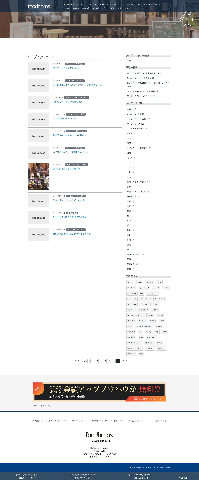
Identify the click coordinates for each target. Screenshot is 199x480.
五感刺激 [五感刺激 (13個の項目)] (155, 305)
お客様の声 (85, 8)
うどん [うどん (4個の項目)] (130, 278)
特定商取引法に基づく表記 (140, 462)
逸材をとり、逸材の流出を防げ (67, 101)
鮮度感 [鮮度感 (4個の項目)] (141, 350)
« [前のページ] (89, 356)
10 (96, 356)
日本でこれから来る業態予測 (66, 169)
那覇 (129, 255)
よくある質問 (96, 8)
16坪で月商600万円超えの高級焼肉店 (143, 91)
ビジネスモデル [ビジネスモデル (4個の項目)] (152, 289)
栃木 (129, 213)
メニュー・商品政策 (135, 128)
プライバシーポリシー (162, 462)
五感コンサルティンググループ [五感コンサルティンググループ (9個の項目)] (138, 305)
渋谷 (129, 227)
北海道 (130, 156)
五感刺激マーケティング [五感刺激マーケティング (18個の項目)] (136, 311)
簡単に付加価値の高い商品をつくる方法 (72, 234)
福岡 (129, 236)
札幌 (129, 198)
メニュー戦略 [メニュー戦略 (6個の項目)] (132, 300)
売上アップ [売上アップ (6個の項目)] (142, 317)
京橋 (129, 137)
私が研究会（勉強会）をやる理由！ (70, 135)
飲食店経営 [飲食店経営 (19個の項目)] (161, 344)
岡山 (129, 175)
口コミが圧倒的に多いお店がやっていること (145, 73)
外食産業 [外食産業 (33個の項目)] (153, 317)
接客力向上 (131, 194)
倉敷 (129, 151)
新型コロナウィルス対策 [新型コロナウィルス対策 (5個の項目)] (144, 322)
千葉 (129, 161)
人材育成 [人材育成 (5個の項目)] (160, 311)
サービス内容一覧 (101, 4)
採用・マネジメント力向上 (138, 189)
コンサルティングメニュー (82, 4)
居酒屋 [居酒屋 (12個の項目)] (162, 317)
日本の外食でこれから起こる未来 (69, 200)
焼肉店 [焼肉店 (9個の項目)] (164, 327)
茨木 (129, 246)
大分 (129, 165)
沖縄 (129, 217)
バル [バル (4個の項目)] (141, 289)
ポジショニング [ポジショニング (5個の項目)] (145, 295)
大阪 (129, 170)
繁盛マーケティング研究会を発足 (141, 78)
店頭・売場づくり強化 (136, 180)
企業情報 (67, 4)
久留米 (130, 132)
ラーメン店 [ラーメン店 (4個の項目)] (144, 300)
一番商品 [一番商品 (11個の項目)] (154, 300)
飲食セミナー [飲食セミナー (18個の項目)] (149, 338)
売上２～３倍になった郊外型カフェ (142, 96)
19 (104, 356)
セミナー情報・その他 (136, 118)
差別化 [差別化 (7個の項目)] (130, 322)
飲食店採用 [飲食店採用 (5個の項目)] (150, 344)
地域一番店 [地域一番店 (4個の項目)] (131, 317)
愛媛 (129, 184)
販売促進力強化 (133, 251)
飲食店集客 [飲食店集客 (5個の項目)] (131, 350)
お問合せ (113, 8)
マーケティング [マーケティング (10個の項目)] (160, 295)
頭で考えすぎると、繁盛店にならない (71, 152)
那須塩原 (131, 260)
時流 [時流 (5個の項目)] (140, 327)
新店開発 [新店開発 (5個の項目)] (159, 322)
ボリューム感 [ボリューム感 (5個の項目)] (132, 295)
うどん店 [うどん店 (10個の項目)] (139, 278)
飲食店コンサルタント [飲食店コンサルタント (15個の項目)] (135, 344)
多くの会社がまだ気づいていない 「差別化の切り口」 (78, 85)
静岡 (129, 265)
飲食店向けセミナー (117, 4)
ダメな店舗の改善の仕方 (64, 118)
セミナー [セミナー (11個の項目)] (166, 283)
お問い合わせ (158, 416)
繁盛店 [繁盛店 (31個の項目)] (141, 333)
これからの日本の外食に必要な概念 (70, 217)
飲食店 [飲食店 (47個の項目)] (159, 338)
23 (122, 356)
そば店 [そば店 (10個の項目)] (159, 278)
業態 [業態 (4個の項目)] (156, 327)
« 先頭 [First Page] (84, 356)
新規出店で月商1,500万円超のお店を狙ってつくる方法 (148, 84)
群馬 (129, 241)
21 (113, 356)
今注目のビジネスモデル (137, 146)
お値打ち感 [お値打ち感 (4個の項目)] (149, 278)
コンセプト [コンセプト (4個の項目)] (131, 283)
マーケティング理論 (135, 123)
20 (109, 356)
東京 (129, 203)
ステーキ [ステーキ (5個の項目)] (156, 283)
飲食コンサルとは (125, 8)
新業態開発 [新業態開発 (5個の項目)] (131, 327)
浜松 (129, 222)
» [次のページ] (126, 356)
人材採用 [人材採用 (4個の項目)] (151, 311)
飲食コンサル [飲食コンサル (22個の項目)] (151, 333)
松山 (129, 208)
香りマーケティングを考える (66, 68)
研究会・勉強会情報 (71, 8)
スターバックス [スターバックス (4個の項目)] (144, 283)
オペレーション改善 (135, 113)
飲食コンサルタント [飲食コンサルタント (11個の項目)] (134, 338)
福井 (129, 232)
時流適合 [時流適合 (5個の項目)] (149, 327)
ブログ (105, 8)
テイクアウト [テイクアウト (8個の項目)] (132, 289)
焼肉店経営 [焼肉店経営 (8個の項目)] (131, 333)
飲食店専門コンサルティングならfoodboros (55, 468)
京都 (129, 142)
